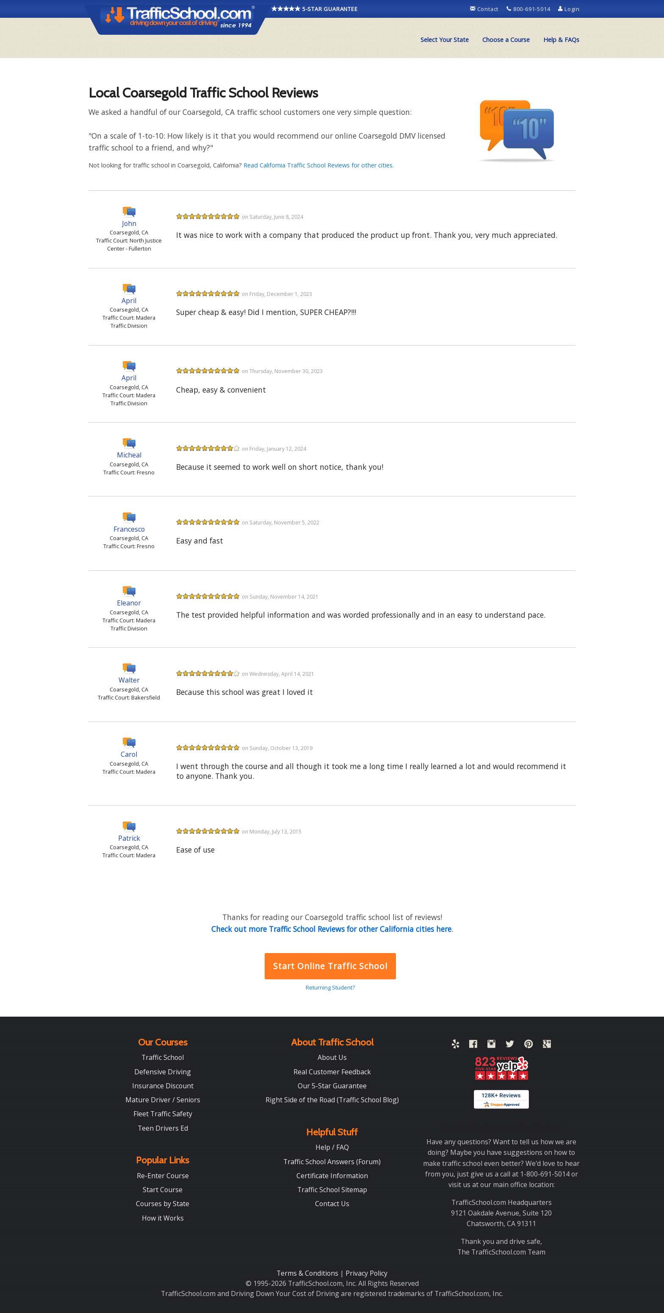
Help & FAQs (561, 40)
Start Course (163, 1189)
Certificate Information (332, 1175)
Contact (485, 9)
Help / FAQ (332, 1147)
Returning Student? (330, 987)
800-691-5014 (529, 9)
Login (569, 9)
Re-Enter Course (163, 1175)
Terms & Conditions (308, 1273)
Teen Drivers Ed (163, 1128)
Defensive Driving (162, 1071)
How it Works (163, 1218)
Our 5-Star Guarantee (332, 1085)
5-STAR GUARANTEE (314, 9)
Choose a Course (506, 40)
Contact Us (332, 1203)
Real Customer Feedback (332, 1071)
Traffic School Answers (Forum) (332, 1161)
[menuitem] (445, 40)
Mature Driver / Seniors (162, 1099)
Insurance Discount (163, 1085)
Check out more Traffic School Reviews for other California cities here (331, 929)
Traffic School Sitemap (332, 1189)
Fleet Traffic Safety (162, 1113)
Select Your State (445, 40)
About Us (332, 1057)
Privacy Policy (366, 1273)
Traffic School (162, 1057)
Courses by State (162, 1203)
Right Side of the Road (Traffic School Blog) (332, 1099)
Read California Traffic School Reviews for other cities (318, 165)
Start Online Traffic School (330, 966)
